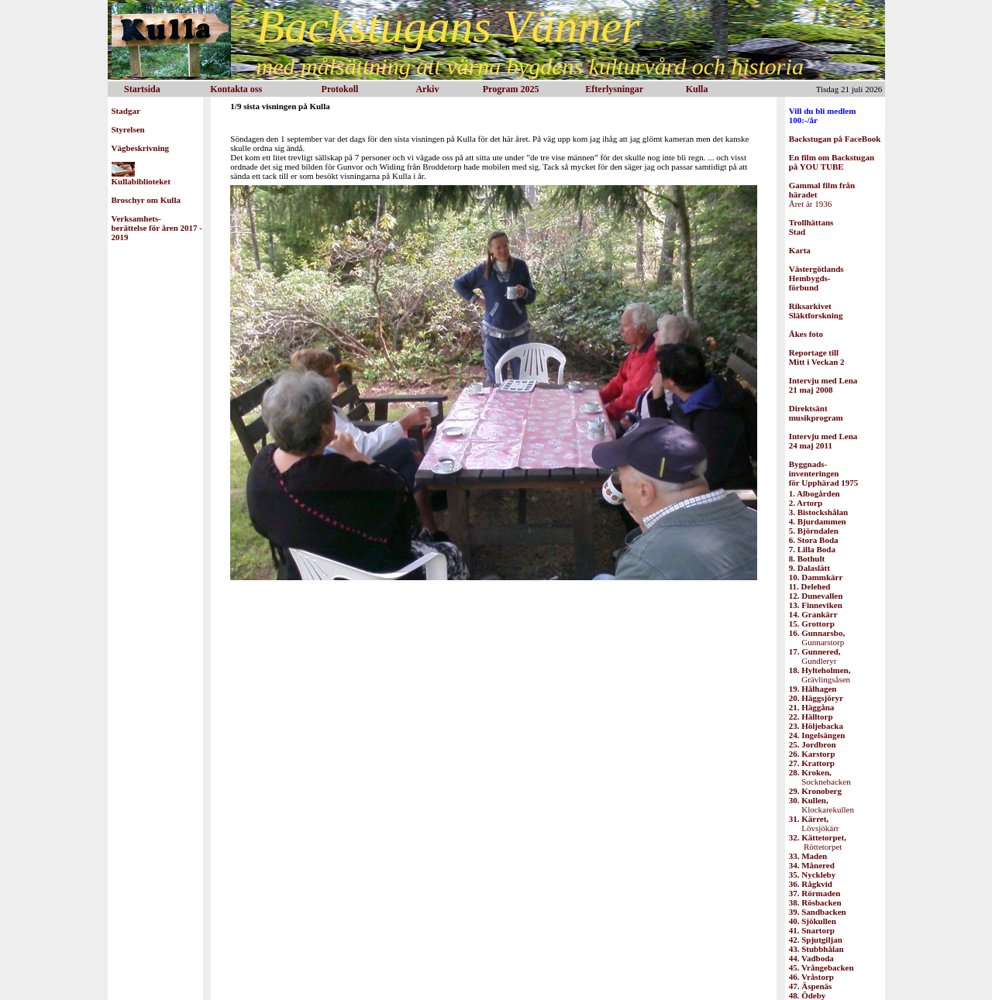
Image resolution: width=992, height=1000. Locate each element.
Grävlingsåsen (820, 674)
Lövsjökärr (814, 823)
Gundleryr (815, 656)
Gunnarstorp (817, 637)
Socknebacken (820, 777)
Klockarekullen (821, 805)
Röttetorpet (817, 842)
